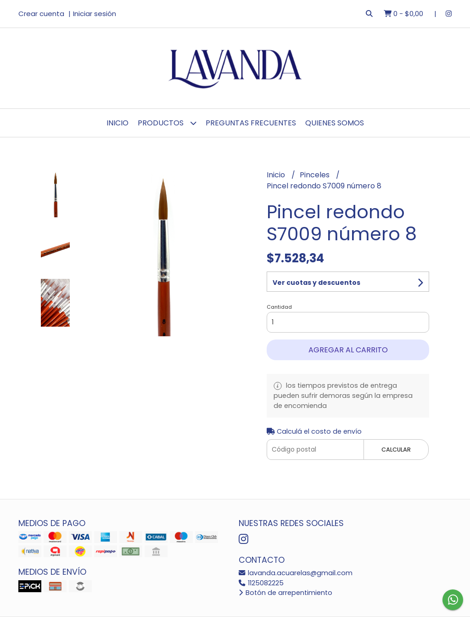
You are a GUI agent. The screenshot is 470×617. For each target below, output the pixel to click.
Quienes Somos (334, 123)
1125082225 (261, 583)
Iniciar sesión (94, 13)
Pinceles (315, 175)
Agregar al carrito (348, 350)
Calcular (396, 449)
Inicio (117, 123)
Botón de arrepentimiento (285, 592)
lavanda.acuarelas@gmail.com (295, 572)
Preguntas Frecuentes (251, 123)
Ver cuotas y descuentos (316, 282)
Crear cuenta (41, 13)
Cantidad (279, 307)
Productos (167, 123)
